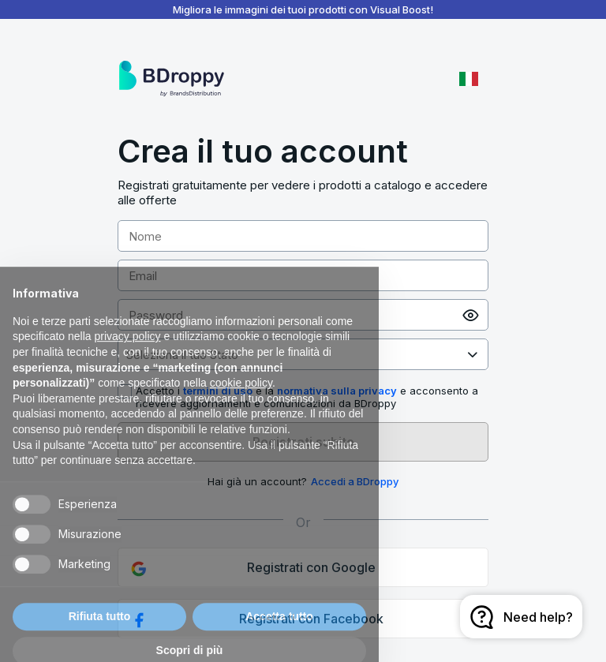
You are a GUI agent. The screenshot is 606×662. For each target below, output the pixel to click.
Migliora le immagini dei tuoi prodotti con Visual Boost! (303, 9)
